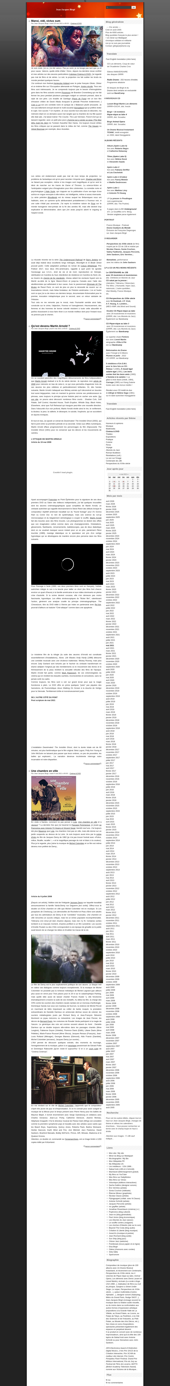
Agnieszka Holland (62, 83)
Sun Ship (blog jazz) (117, 1238)
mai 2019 (110, 707)
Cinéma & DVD (76, 23)
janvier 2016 (111, 800)
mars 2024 (110, 554)
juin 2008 (110, 1024)
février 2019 (111, 715)
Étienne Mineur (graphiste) (120, 1193)
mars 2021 (110, 651)
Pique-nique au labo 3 (119, 323)
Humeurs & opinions (114, 423)
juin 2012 (110, 902)
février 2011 (111, 942)
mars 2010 (110, 968)
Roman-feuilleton (113, 453)
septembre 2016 (113, 784)
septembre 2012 (113, 894)
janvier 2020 (111, 685)
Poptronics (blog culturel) (119, 1212)
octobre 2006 (111, 1075)
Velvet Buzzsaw (38, 129)
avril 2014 (110, 851)
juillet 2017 (110, 760)
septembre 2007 (113, 1046)
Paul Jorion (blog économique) (122, 1217)
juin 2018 (110, 733)
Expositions (111, 437)
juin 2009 (110, 993)
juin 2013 (110, 875)
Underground (130, 209)
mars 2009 (110, 1000)
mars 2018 (110, 741)
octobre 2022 (111, 600)
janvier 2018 (111, 747)
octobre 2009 (111, 982)
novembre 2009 (112, 979)
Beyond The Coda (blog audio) (122, 1228)
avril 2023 (110, 584)
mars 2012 (110, 910)
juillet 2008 (110, 1022)
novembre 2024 (112, 538)
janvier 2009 (111, 1006)
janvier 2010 (111, 974)
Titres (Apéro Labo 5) (116, 156)
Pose (93, 203)
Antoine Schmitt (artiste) (119, 1201)
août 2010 (110, 955)
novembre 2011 (112, 920)
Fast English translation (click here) (121, 59)
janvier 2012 (111, 915)
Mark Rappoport (69, 673)
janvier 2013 (111, 886)
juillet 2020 (110, 672)
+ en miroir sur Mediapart (116, 38)
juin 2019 (110, 704)
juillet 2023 (110, 576)
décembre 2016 (112, 776)
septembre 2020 (113, 667)
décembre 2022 (112, 595)
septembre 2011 (113, 926)
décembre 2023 (112, 563)
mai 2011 (110, 934)
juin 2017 (110, 763)
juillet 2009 (110, 990)
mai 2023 (110, 581)
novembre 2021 (112, 629)
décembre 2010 (112, 944)
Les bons (128, 371)
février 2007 (111, 1065)
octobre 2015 (111, 808)
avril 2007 (110, 1059)
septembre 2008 (113, 1017)
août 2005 (110, 1107)
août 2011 (110, 928)
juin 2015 (110, 816)
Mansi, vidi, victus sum (45, 20)
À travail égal (127, 369)
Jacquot (34, 825)
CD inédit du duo (119, 390)
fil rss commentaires (114, 1383)
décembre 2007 (112, 1038)
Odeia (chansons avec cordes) (122, 1249)
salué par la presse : (118, 280)
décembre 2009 (112, 976)
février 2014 (111, 856)
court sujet (93, 1049)
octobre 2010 (111, 950)
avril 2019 (110, 709)
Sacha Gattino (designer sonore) (123, 1185)
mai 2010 (110, 963)
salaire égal (111, 371)
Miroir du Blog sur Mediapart (121, 1156)
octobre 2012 (111, 891)
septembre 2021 (113, 635)
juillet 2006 (110, 1083)
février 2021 (111, 653)
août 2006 (110, 1081)
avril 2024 (110, 552)
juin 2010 (110, 960)
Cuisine (109, 442)
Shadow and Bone (93, 179)
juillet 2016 (110, 787)
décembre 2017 (112, 749)
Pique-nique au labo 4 (117, 114)
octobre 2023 (111, 568)
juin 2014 (110, 846)
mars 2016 (110, 795)
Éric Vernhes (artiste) (118, 1188)
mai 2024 (110, 549)
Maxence (42, 831)
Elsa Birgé (113, 1247)
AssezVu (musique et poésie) (121, 1233)
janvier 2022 (111, 624)
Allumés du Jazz (113, 450)
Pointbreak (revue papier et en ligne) (124, 1244)
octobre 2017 (111, 755)
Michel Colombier (76, 843)
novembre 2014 (112, 835)
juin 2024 (110, 546)
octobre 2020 (111, 664)
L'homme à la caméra (115, 377)
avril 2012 (110, 907)
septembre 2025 (113, 517)
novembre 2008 (112, 1011)
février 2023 (111, 589)
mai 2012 (110, 904)
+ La (128, 377)
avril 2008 (110, 1030)
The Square (93, 126)
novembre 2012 (112, 888)
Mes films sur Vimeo (117, 1180)
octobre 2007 (111, 1043)
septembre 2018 (113, 728)
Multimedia (110, 429)
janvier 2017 (111, 773)
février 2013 (111, 883)
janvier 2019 (111, 717)
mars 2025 (110, 528)
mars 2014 (110, 854)
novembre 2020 (112, 661)
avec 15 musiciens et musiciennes (121, 275)
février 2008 (111, 1035)
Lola (75, 822)
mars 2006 (110, 1091)
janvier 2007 (111, 1067)
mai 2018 (110, 736)
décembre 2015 (112, 803)
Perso (108, 445)
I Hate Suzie (49, 191)
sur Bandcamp (122, 358)
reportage (72, 1045)
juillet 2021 (110, 640)
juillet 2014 (110, 843)
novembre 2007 (112, 1041)
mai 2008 (110, 1027)
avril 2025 (110, 525)
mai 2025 (110, 522)
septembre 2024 (113, 544)
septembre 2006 (113, 1078)
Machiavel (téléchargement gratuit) (123, 1172)
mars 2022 (110, 619)
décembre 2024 (112, 536)
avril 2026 (110, 501)
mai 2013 (110, 878)
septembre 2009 (113, 984)
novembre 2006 (112, 1073)
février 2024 (111, 557)
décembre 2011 (112, 918)
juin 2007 (110, 1054)
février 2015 (111, 827)
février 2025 (111, 530)
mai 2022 (110, 613)
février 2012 (111, 912)
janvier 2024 (111, 560)
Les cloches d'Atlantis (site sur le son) (125, 1225)
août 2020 (110, 669)
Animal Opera (119, 122)
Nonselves (111, 260)
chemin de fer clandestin (54, 278)
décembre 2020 (112, 659)
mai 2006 (110, 1089)
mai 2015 (110, 819)
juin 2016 (110, 790)
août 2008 (110, 1019)
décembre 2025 (112, 512)
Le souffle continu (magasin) (121, 1222)
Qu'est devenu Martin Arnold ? (50, 326)
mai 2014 (110, 848)
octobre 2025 (111, 514)
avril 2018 (110, 739)
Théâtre (109, 434)
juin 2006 (110, 1086)
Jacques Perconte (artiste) (120, 1204)
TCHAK (110, 132)
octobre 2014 (111, 838)
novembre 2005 (112, 1102)
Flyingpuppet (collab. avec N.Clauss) (124, 1198)
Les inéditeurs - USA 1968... (121, 1166)
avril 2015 (110, 822)
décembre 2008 (112, 1008)
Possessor (66, 92)
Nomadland (79, 108)
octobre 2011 (111, 923)
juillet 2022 (110, 608)
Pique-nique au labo (126, 311)
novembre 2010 (112, 947)
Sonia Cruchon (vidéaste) (120, 1190)
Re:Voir (98, 604)
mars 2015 (110, 824)
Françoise (52, 499)
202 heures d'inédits (129, 80)
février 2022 (111, 621)
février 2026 (111, 506)
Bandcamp (123, 319)
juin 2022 (110, 611)
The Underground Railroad (71, 260)
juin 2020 (110, 675)
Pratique (109, 439)
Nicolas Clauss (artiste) (119, 1196)
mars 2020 (110, 683)
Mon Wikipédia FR (117, 1161)
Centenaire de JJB (114, 461)
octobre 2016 (111, 781)
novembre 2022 (112, 597)
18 (114, 486)
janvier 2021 (111, 656)
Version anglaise (114, 214)
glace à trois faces (113, 380)
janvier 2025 (111, 533)
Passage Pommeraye (81, 825)
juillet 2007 (110, 1051)
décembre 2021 (112, 627)
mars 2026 (110, 504)
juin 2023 (110, 578)
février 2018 (111, 744)
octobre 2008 (111, 1014)
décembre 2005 (112, 1099)
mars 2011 (110, 939)
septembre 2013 (113, 870)
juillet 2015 (110, 814)
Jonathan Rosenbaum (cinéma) (122, 1209)
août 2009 (110, 987)
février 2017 (111, 771)
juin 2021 (110, 643)
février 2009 (111, 1003)
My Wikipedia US (116, 1164)
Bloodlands (52, 197)
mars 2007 (110, 1062)
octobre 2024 (111, 541)
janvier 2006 (111, 1097)
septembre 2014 (113, 840)
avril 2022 (110, 616)
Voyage (109, 447)
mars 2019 (110, 712)
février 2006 (111, 1094)
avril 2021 (110, 648)
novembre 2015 (112, 805)
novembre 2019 (112, 691)
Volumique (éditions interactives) (123, 1182)
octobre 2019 (111, 693)
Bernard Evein (46, 1021)
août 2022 (110, 605)
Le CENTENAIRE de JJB (117, 272)
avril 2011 (110, 936)
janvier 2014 (111, 859)
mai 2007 (110, 1056)
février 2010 (111, 971)
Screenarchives (71, 1139)
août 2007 (110, 1049)
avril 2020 (110, 680)
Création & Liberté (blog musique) (123, 1230)
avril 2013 (110, 880)
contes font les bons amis (117, 374)
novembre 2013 (112, 864)
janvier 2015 (111, 829)
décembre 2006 (112, 1070)
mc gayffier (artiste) (117, 1206)
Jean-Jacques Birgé (65, 9)
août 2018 (110, 731)
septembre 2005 (113, 1105)
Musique (109, 426)
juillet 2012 (110, 899)
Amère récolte (87, 86)
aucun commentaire (92, 319)
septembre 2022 (113, 602)
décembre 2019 (112, 688)
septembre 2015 (113, 811)
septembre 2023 (113, 570)
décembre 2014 (112, 832)
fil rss (108, 1380)
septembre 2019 (113, 696)
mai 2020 (110, 677)
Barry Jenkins (92, 260)
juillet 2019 (110, 701)
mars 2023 (110, 587)
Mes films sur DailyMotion (120, 1177)
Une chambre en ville (44, 770)
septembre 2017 (113, 757)
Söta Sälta (113, 1252)
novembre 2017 (112, 752)
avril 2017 (110, 768)
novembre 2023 (112, 565)
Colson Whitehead (89, 266)
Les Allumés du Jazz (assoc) (121, 1220)
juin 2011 (110, 931)
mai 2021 (110, 645)
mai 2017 (110, 766)
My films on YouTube (118, 1174)
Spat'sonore (114, 1254)
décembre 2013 (112, 862)
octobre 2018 (111, 725)
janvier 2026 (111, 509)
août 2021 (110, 637)
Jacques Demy (76, 902)
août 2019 (110, 699)
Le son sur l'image (113, 458)
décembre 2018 (112, 720)
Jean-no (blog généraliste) (120, 1214)
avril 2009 (110, 998)
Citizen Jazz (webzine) (118, 1241)
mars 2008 (110, 1032)
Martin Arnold (41, 381)
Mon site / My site (116, 1153)
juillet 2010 (110, 958)
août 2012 (110, 896)
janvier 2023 (111, 592)
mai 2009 (110, 995)
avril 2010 (110, 966)
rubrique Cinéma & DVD (80, 74)
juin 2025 (110, 520)
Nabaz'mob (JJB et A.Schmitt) (121, 1169)
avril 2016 (110, 792)
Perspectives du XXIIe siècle (122, 298)
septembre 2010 (113, 952)
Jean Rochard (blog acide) (120, 1236)
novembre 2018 (112, 723)
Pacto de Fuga (79, 99)
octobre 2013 (111, 867)
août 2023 (110, 573)
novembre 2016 (112, 779)
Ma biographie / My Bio (119, 1158)
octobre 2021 (111, 632)
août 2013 (110, 872)
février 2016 (111, 797)
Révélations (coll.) (113, 455)
